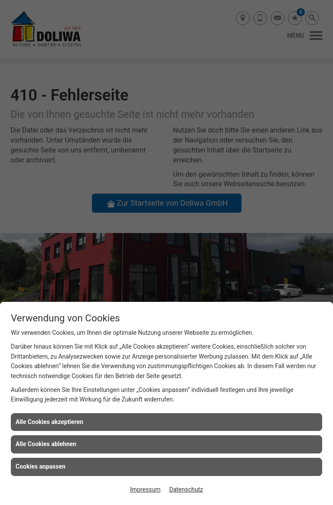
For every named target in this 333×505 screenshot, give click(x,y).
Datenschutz (186, 489)
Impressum (145, 489)
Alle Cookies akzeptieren (49, 421)
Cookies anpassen (40, 466)
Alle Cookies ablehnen (46, 443)
